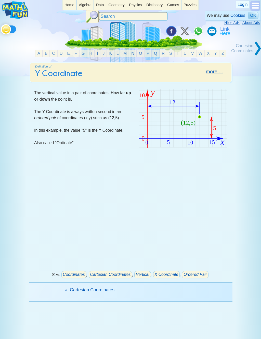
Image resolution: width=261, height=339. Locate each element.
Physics (135, 5)
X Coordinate (166, 274)
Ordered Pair (195, 274)
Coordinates (74, 274)
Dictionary (154, 5)
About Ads (251, 22)
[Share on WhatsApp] (198, 31)
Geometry (116, 5)
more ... (214, 71)
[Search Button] (92, 16)
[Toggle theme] (2, 28)
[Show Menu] (255, 9)
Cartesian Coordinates (110, 274)
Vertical (142, 274)
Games (173, 5)
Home (69, 5)
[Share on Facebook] (171, 31)
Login (242, 4)
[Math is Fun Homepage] (15, 17)
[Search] (133, 16)
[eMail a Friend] (211, 31)
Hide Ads (232, 22)
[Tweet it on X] (184, 31)
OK (253, 15)
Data (100, 5)
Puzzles (190, 5)
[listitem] (69, 5)
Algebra (85, 5)
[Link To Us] (225, 31)
